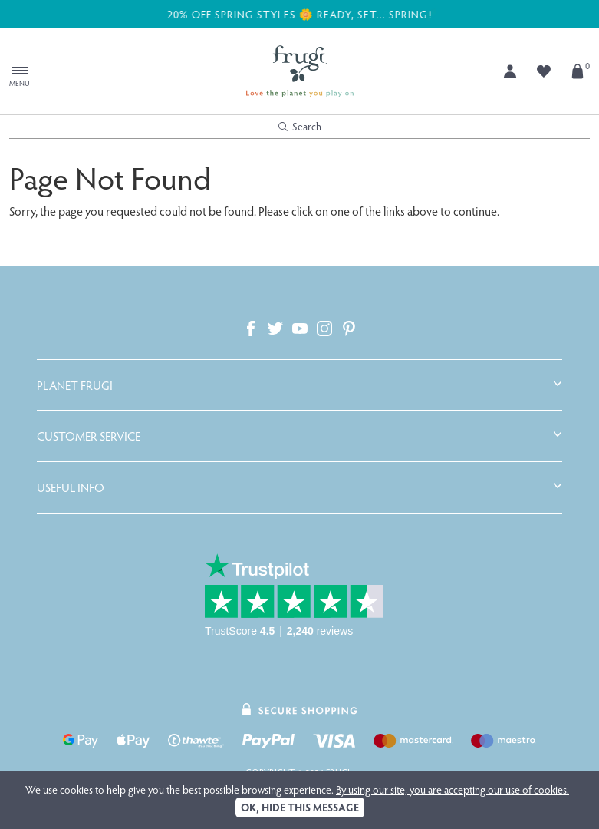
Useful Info (70, 487)
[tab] (299, 385)
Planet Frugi (75, 385)
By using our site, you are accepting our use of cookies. (452, 789)
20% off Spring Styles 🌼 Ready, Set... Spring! (299, 13)
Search (299, 126)
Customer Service (88, 436)
